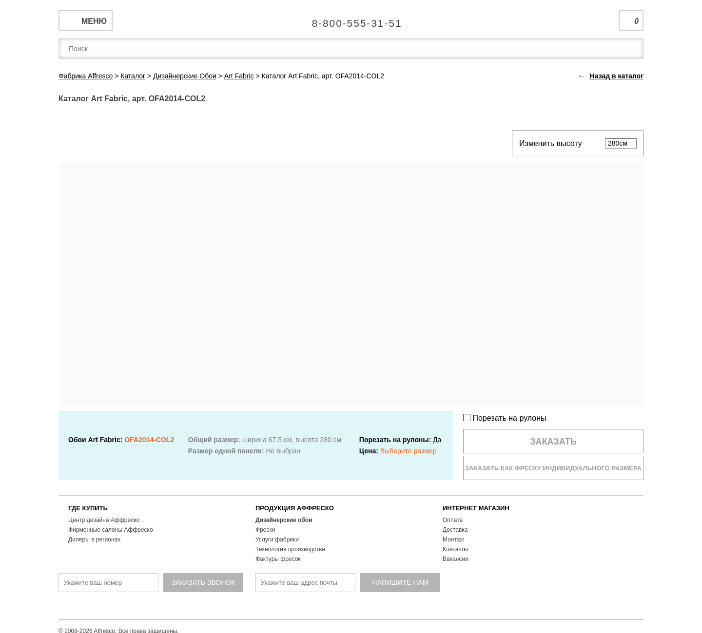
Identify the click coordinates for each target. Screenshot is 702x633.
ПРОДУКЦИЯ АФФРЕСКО (294, 508)
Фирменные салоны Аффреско (110, 529)
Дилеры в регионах (94, 539)
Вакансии (455, 559)
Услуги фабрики (277, 539)
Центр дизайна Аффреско (103, 520)
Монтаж (453, 539)
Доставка (455, 529)
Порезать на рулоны (504, 418)
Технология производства (290, 549)
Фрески (265, 529)
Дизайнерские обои (283, 520)
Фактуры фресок (278, 559)
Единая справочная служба (351, 19)
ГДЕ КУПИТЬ (88, 508)
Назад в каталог (617, 76)
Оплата (453, 520)
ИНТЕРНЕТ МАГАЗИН (476, 508)
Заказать (553, 442)
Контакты (455, 549)
